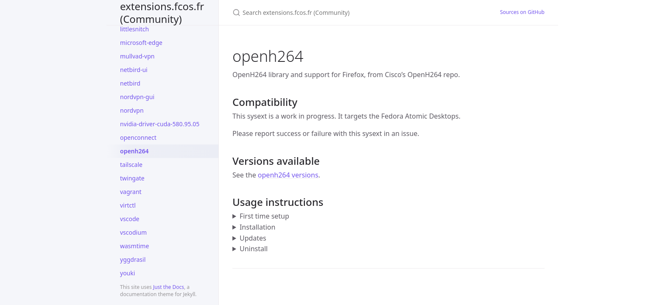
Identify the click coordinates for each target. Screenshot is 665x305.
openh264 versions (288, 175)
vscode (130, 219)
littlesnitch (134, 29)
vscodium (133, 232)
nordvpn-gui (137, 97)
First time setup (264, 216)
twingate (132, 178)
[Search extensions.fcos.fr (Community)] (332, 12)
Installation (257, 227)
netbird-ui (134, 70)
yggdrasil (132, 259)
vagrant (131, 192)
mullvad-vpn (137, 56)
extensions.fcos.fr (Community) (162, 12)
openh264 (134, 151)
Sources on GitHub (522, 12)
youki (127, 273)
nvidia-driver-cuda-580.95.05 (159, 124)
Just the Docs (168, 287)
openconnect (138, 137)
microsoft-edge (141, 43)
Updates (253, 238)
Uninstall (254, 248)
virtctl (128, 205)
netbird (130, 83)
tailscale (131, 165)
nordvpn (132, 110)
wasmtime (134, 246)
